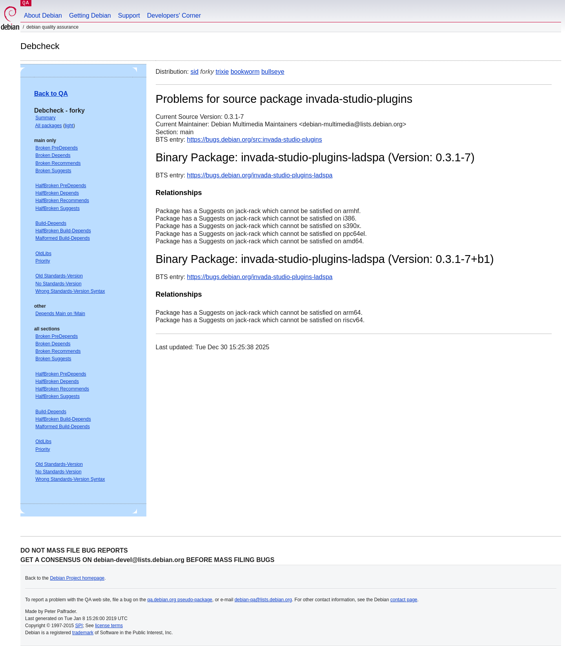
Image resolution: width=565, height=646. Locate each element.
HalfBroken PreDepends (60, 185)
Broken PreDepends (56, 148)
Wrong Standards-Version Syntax (70, 291)
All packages (48, 125)
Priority (42, 261)
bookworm (245, 71)
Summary (45, 117)
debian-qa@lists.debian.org (263, 599)
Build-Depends (50, 223)
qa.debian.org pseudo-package (180, 599)
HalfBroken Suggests (57, 208)
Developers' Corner (174, 15)
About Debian (43, 15)
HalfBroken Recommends (62, 200)
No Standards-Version (58, 284)
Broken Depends (52, 155)
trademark (82, 632)
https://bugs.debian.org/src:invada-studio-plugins (254, 139)
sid (194, 71)
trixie (222, 71)
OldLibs (43, 253)
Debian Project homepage (77, 578)
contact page (403, 599)
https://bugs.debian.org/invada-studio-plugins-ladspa (260, 175)
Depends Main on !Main (60, 313)
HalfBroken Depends (57, 193)
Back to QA (51, 93)
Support (129, 15)
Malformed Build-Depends (62, 238)
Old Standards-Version (59, 276)
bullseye (272, 71)
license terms (109, 625)
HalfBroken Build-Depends (63, 231)
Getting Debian (90, 15)
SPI (79, 625)
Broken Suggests (53, 170)
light (69, 125)
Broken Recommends (57, 163)
